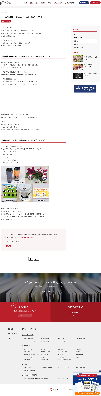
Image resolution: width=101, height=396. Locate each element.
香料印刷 (43, 349)
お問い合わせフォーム (27, 238)
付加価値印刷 (26, 345)
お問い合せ (95, 2)
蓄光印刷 (78, 351)
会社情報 (10, 329)
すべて (75, 34)
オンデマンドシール (80, 338)
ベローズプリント (28, 359)
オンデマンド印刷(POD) (46, 367)
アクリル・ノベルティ (63, 367)
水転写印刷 (78, 349)
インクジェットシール (46, 341)
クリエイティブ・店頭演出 (29, 375)
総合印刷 (24, 364)
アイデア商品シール (63, 341)
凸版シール (61, 338)
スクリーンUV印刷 (28, 349)
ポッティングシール (28, 338)
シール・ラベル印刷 (27, 335)
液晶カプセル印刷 (62, 351)
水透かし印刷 (27, 351)
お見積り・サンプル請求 (48, 291)
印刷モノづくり (78, 41)
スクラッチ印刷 (44, 354)
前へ (31, 259)
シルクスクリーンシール (29, 341)
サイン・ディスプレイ (63, 378)
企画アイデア (77, 44)
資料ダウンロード (84, 2)
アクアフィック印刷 (45, 351)
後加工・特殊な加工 (80, 367)
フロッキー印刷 (44, 357)
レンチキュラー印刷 (28, 357)
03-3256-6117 (77, 312)
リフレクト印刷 (79, 354)
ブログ (10, 338)
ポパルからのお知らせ (79, 37)
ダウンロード (23, 315)
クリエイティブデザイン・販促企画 (32, 378)
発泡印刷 (60, 354)
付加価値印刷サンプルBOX (64, 359)
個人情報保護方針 (71, 389)
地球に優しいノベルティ (29, 370)
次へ (36, 259)
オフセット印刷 (27, 367)
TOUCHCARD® (44, 359)
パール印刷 (61, 357)
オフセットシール (45, 338)
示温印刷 (8, 246)
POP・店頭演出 (44, 378)
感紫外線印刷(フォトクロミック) (31, 354)
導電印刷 (78, 357)
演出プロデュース (78, 47)
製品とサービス (12, 333)
